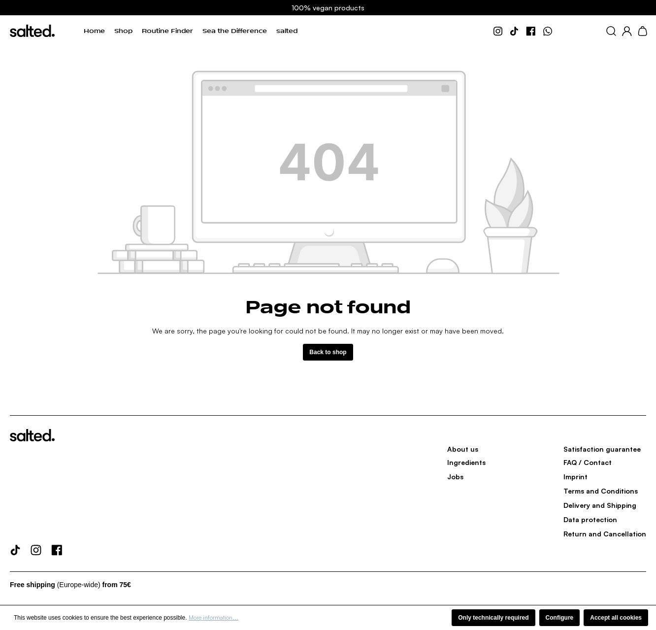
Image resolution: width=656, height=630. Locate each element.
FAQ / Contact (587, 462)
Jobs (455, 476)
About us (462, 449)
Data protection (590, 519)
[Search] (611, 31)
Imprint (575, 476)
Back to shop (327, 352)
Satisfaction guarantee (602, 449)
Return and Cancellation (604, 534)
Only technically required (493, 617)
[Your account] (627, 31)
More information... (213, 617)
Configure (560, 617)
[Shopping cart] (642, 31)
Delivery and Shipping (599, 505)
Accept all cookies (616, 617)
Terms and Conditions (600, 491)
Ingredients (466, 462)
